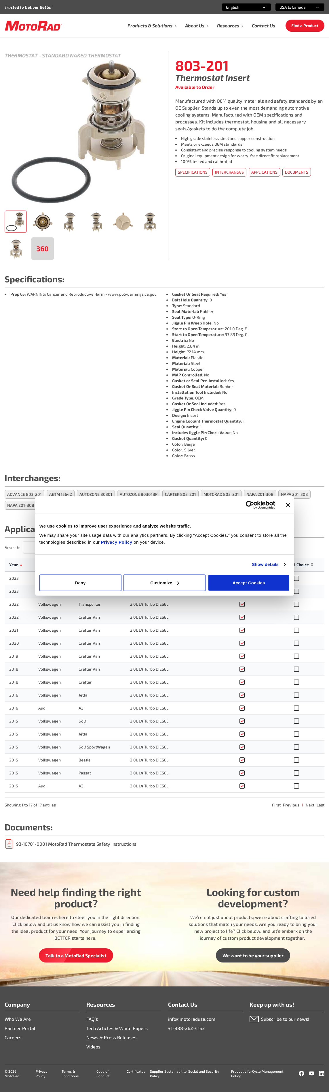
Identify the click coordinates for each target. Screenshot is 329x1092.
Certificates (136, 1071)
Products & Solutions (152, 25)
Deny (80, 582)
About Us (197, 25)
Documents (296, 172)
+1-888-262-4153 (186, 1028)
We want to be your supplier (253, 955)
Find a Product (304, 25)
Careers (13, 1037)
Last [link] (320, 804)
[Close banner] (288, 505)
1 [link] (302, 804)
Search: (12, 547)
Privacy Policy (117, 541)
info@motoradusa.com (191, 1019)
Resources (230, 25)
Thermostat (21, 55)
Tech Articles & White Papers (117, 1028)
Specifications (193, 172)
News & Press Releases (111, 1037)
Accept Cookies (249, 582)
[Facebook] (301, 1073)
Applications (264, 172)
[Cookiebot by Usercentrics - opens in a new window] (250, 505)
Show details (265, 564)
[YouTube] (311, 1073)
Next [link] (310, 804)
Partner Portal (20, 1028)
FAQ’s (92, 1019)
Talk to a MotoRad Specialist (76, 955)
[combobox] (239, 7)
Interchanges (229, 172)
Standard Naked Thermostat (81, 55)
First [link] (276, 804)
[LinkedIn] (321, 1073)
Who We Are (18, 1019)
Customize (164, 582)
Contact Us (263, 25)
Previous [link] (291, 804)
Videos (93, 1046)
